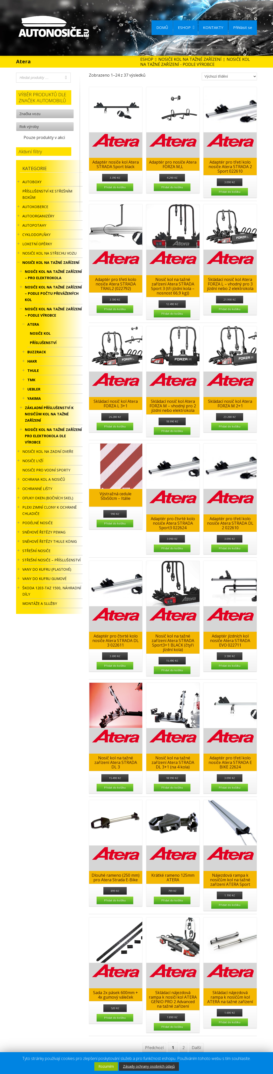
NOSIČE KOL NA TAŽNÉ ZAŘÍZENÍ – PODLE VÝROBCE (53, 312)
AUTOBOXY (31, 181)
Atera (33, 324)
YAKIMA (34, 398)
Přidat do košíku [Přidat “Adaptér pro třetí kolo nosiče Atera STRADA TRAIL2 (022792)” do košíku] (115, 309)
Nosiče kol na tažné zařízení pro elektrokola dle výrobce (53, 436)
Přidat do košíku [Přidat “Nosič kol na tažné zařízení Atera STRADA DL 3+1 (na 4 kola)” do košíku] (172, 787)
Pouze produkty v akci (44, 137)
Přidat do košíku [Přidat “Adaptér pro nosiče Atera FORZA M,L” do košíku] (172, 187)
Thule (33, 370)
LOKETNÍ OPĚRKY (37, 243)
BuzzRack (36, 352)
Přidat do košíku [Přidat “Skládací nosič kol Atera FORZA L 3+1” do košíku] (115, 426)
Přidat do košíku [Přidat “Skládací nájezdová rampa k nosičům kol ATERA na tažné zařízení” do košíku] (229, 1022)
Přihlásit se (242, 27)
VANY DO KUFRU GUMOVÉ (44, 578)
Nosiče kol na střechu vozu (49, 253)
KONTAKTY (213, 27)
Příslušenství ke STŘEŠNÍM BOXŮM (47, 194)
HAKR (32, 361)
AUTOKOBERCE (35, 206)
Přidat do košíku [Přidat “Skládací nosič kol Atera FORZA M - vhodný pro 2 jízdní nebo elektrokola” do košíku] (172, 431)
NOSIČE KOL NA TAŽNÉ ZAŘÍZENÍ (50, 262)
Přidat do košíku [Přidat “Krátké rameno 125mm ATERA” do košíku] (172, 900)
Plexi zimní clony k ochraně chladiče (49, 510)
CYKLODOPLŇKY (36, 234)
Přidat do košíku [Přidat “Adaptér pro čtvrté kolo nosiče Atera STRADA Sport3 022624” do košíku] (172, 548)
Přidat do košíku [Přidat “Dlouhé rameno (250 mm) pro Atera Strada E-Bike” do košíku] (115, 900)
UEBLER (33, 389)
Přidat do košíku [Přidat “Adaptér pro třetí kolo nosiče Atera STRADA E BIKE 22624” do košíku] (229, 787)
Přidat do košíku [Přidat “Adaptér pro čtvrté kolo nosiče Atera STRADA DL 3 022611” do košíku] (115, 665)
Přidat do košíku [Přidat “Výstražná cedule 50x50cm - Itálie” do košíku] (115, 523)
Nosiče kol (40, 333)
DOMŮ (162, 27)
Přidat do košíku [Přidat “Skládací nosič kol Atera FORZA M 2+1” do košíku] (229, 426)
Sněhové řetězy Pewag (43, 532)
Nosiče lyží (32, 460)
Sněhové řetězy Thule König (49, 541)
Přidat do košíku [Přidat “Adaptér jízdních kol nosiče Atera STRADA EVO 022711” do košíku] (229, 665)
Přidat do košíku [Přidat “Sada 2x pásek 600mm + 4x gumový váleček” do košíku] (115, 1017)
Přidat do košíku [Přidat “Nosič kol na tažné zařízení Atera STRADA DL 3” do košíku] (115, 787)
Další (196, 1047)
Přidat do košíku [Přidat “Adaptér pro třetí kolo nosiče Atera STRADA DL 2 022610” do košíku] (229, 548)
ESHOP (186, 27)
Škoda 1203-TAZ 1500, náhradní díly (51, 591)
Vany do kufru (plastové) (46, 569)
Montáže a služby (39, 603)
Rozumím (106, 1066)
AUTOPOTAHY (34, 225)
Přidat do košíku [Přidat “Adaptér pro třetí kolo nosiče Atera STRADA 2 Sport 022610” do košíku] (229, 191)
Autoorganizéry (38, 216)
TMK (31, 379)
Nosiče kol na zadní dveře (47, 451)
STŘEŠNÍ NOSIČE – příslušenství (51, 560)
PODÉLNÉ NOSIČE (37, 522)
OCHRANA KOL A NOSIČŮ (43, 479)
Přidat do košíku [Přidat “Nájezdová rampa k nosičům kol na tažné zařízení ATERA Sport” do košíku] (229, 905)
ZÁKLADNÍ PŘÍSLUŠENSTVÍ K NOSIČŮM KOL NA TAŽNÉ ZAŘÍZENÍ (49, 414)
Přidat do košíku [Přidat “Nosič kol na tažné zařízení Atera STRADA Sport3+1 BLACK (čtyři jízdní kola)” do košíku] (172, 670)
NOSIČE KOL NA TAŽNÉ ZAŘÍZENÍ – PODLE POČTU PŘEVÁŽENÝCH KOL (53, 293)
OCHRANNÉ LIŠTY (37, 488)
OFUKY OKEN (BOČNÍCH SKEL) (47, 498)
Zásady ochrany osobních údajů (149, 1066)
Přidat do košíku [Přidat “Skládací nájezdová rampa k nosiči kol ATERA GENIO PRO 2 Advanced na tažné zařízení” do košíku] (172, 1027)
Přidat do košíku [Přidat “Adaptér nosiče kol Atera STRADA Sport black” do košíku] (115, 187)
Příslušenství (43, 342)
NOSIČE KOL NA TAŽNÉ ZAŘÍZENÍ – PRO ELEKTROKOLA (53, 274)
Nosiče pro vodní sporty (46, 470)
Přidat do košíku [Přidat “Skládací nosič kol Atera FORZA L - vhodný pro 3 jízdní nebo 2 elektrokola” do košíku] (229, 309)
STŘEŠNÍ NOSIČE (36, 550)
